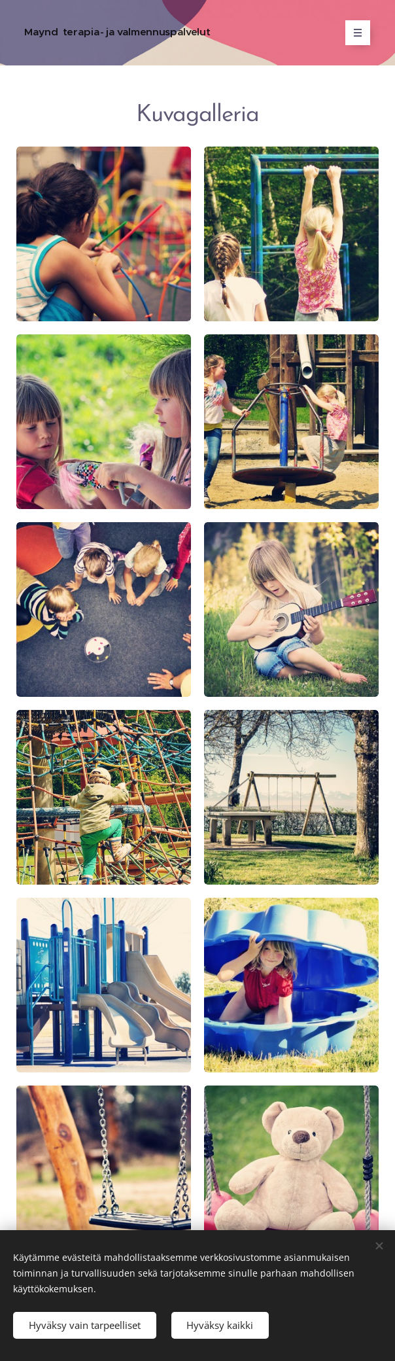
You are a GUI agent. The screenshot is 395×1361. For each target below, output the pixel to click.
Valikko (353, 33)
